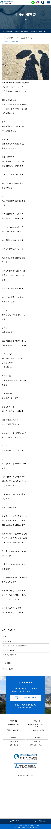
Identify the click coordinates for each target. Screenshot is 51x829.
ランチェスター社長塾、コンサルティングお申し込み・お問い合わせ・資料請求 (27, 826)
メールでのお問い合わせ (39, 821)
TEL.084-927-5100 (14, 821)
